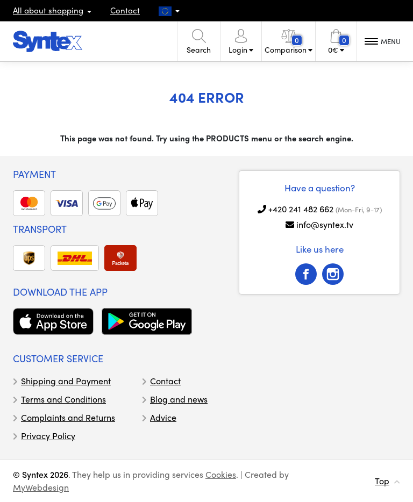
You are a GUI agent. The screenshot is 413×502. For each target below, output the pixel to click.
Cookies (220, 474)
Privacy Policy (48, 435)
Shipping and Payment (66, 381)
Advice (163, 417)
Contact (125, 10)
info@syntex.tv (324, 224)
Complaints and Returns (68, 417)
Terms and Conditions (63, 399)
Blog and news (179, 399)
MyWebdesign (41, 487)
